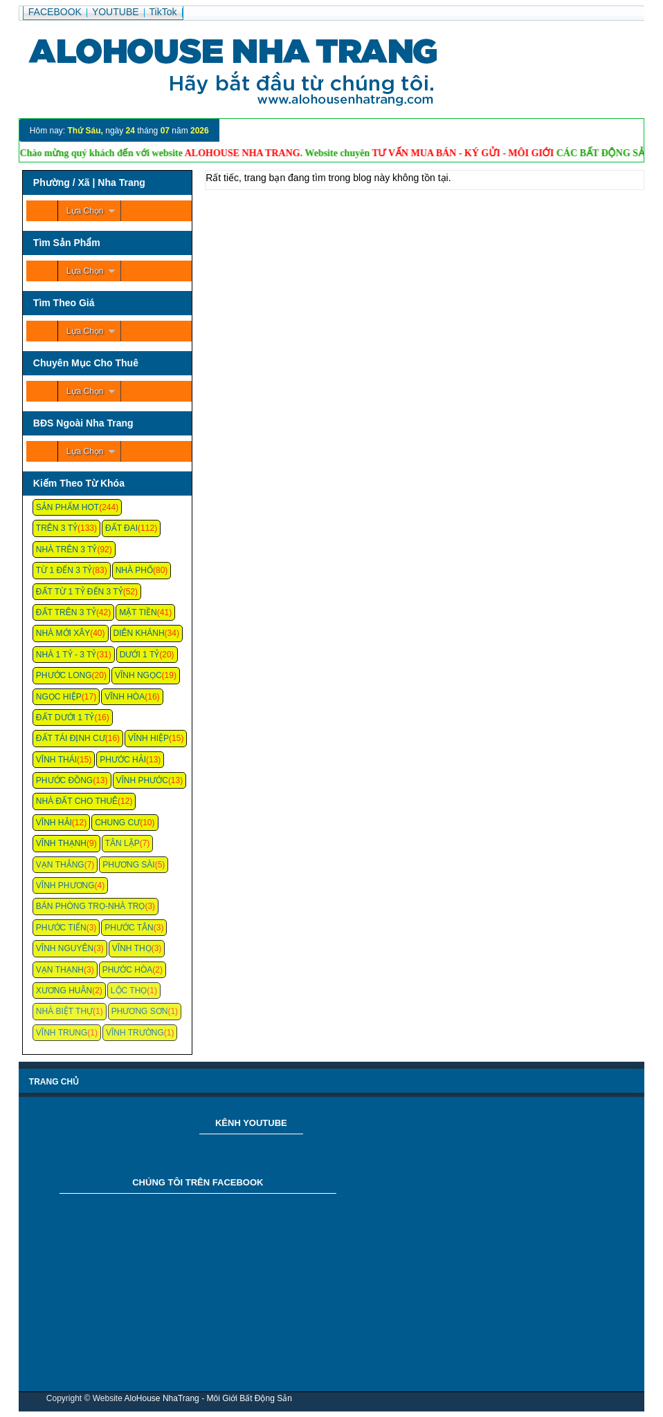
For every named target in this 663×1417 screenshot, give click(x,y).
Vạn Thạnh (60, 970)
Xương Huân (64, 990)
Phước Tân (129, 927)
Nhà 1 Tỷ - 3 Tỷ (66, 654)
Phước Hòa (127, 970)
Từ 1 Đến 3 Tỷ (64, 570)
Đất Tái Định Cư (70, 738)
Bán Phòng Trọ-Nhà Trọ (90, 906)
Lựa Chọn (85, 211)
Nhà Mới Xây (63, 633)
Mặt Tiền (138, 612)
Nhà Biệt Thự (64, 1011)
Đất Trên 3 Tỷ (66, 612)
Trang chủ (54, 1082)
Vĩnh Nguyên (64, 948)
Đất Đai (121, 528)
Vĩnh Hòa (125, 697)
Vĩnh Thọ (132, 948)
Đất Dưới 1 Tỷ (65, 717)
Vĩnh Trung (61, 1033)
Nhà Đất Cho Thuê (77, 801)
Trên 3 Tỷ (57, 528)
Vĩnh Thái (56, 759)
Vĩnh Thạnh (61, 843)
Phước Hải (123, 759)
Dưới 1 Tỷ (139, 654)
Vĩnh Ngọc (138, 675)
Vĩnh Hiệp (148, 738)
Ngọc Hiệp (59, 697)
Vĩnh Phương (65, 885)
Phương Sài (128, 865)
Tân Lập (122, 843)
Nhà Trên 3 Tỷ (67, 549)
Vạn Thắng (60, 865)
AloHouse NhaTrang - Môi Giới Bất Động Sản (208, 1398)
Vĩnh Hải (54, 822)
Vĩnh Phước (142, 780)
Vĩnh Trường (135, 1033)
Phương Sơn (139, 1011)
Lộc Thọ (129, 990)
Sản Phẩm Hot (67, 507)
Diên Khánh (139, 633)
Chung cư (117, 822)
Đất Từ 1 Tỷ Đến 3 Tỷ (79, 592)
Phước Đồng (64, 780)
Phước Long (64, 675)
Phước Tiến (61, 927)
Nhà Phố (134, 570)
